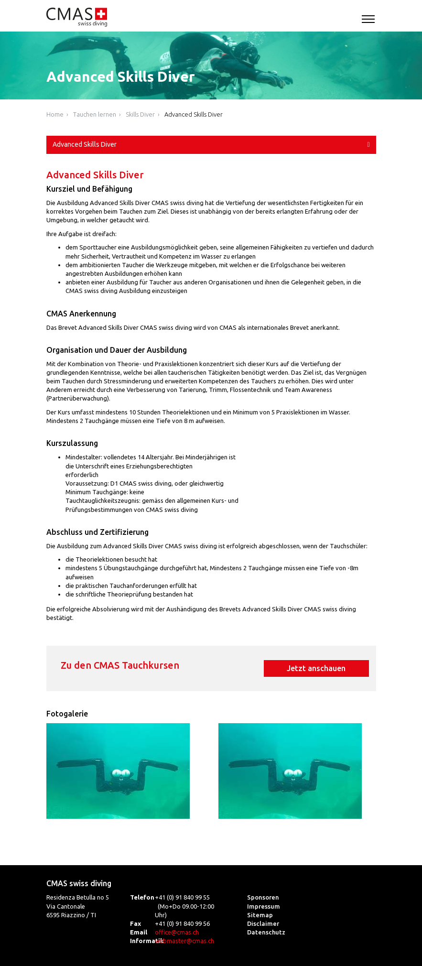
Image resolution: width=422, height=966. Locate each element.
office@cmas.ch (177, 932)
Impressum (263, 906)
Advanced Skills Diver (193, 114)
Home (55, 114)
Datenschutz (266, 932)
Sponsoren (263, 897)
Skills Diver (140, 114)
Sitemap (260, 915)
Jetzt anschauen (316, 668)
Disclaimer (263, 923)
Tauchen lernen (94, 114)
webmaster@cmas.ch (184, 940)
